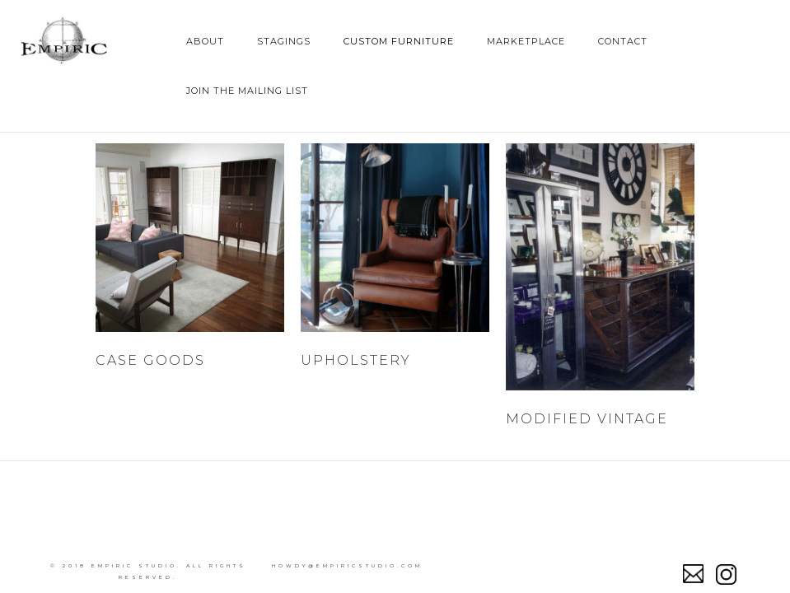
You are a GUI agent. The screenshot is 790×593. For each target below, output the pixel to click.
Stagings (284, 41)
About (205, 41)
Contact (622, 41)
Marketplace (526, 41)
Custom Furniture (399, 41)
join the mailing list (247, 90)
